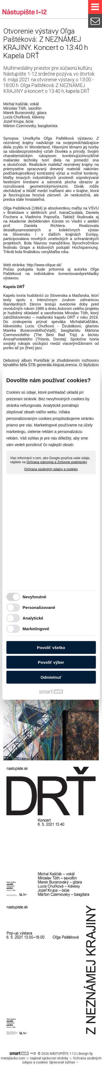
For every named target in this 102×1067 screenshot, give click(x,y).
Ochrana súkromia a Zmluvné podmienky (57, 462)
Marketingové (36, 628)
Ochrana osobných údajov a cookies (51, 469)
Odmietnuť (51, 677)
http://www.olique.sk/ (44, 265)
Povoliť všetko (51, 647)
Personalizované (39, 607)
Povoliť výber (51, 662)
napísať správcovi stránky (49, 1058)
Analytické (33, 618)
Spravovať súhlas (62, 1062)
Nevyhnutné (34, 596)
